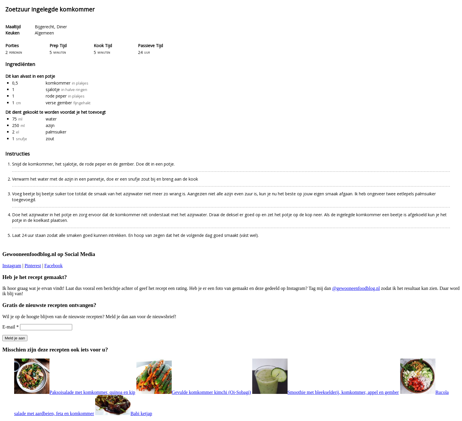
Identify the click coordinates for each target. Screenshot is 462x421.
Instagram (11, 265)
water (51, 119)
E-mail (10, 326)
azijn (50, 125)
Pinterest (32, 265)
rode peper (56, 96)
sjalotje (53, 89)
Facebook (53, 265)
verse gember (59, 102)
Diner (62, 26)
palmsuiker (56, 132)
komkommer (58, 83)
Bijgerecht (44, 26)
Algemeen (44, 33)
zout (50, 138)
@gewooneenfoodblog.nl (356, 288)
